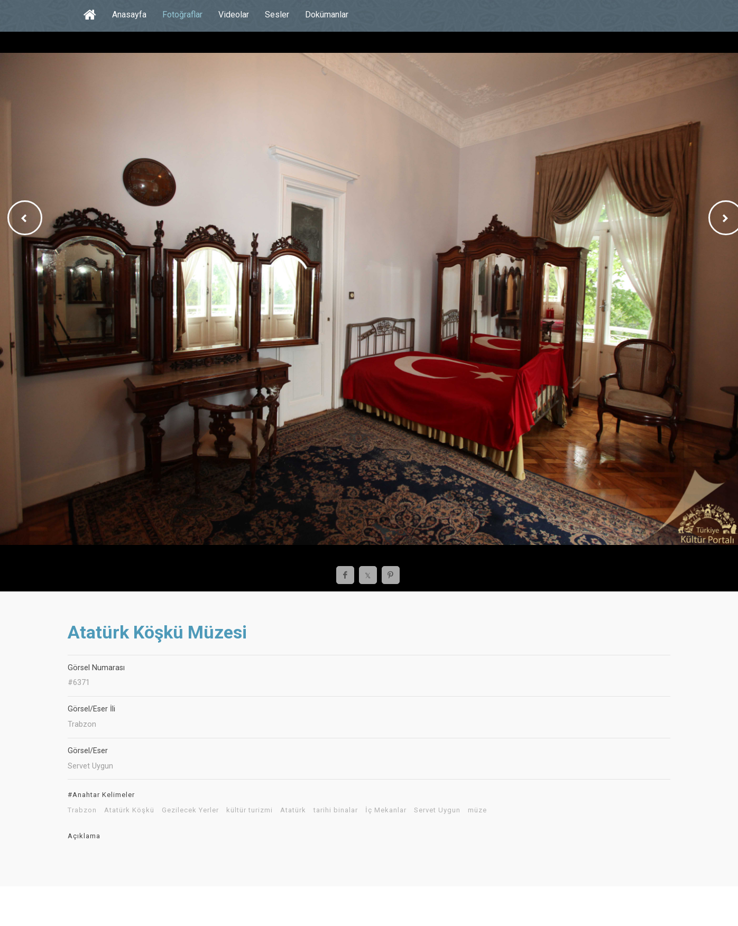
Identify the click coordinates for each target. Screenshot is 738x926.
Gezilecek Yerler (190, 810)
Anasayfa (129, 15)
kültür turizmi (249, 810)
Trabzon (82, 810)
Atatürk (293, 810)
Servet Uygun (437, 810)
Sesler (277, 15)
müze (477, 810)
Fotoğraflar (182, 15)
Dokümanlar (326, 15)
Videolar (233, 15)
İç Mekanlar (386, 810)
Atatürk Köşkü (129, 810)
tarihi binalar (335, 810)
